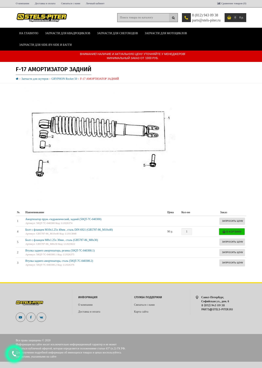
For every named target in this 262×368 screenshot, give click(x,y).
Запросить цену (232, 220)
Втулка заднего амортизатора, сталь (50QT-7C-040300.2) (59, 260)
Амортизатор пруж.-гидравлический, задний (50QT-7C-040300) (63, 219)
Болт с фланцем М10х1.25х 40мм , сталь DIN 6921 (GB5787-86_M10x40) (69, 229)
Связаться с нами (70, 3)
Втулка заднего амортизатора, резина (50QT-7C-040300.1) (60, 250)
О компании (22, 3)
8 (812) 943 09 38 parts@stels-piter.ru (206, 17)
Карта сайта (141, 311)
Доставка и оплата (45, 3)
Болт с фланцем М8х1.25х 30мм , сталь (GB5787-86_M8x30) (61, 240)
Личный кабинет (95, 3)
